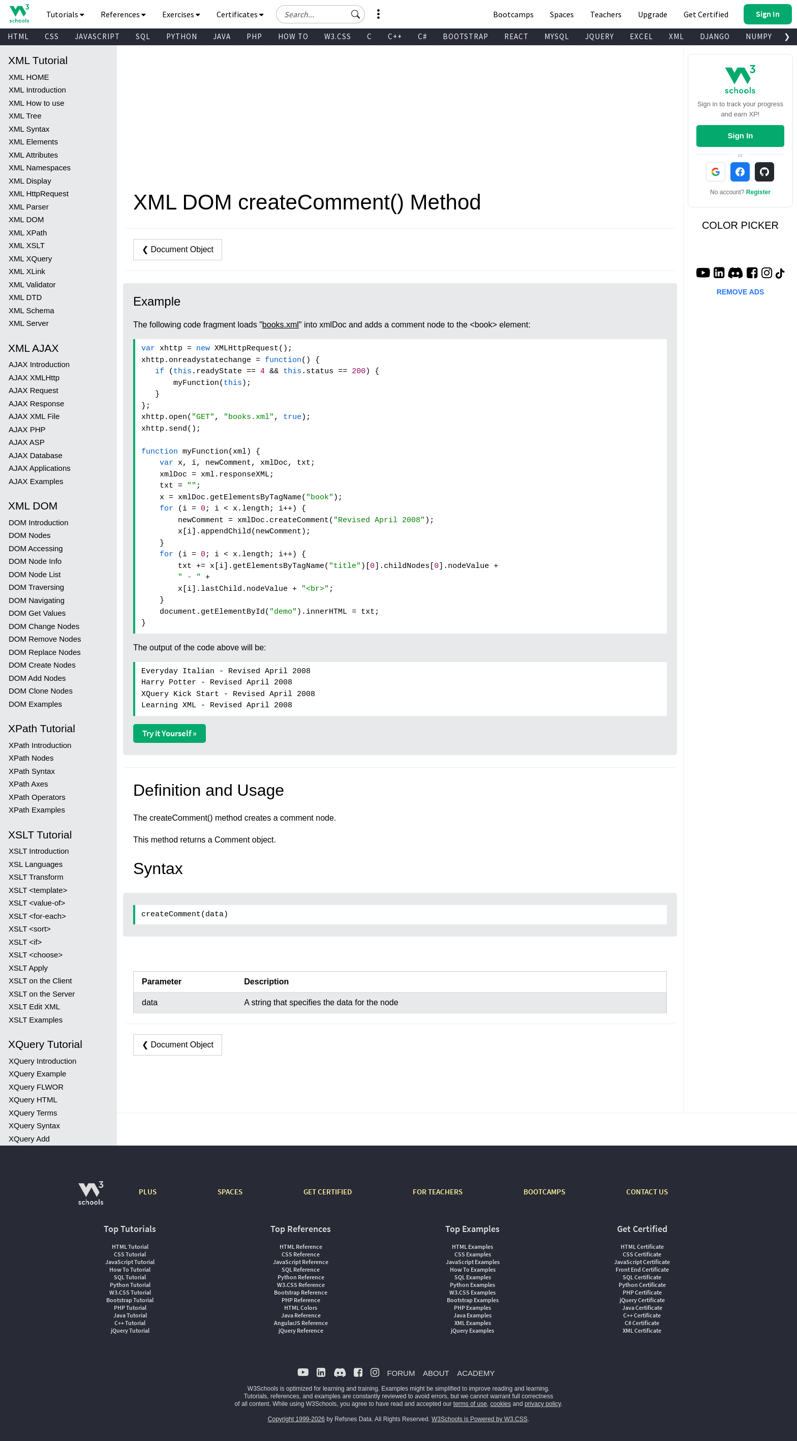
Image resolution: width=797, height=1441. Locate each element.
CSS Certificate (642, 1254)
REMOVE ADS (740, 292)
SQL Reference (301, 1269)
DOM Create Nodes (42, 665)
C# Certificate (642, 1323)
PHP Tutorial (130, 1307)
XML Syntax (29, 129)
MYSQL (556, 36)
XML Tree (25, 115)
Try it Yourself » (169, 733)
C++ (395, 36)
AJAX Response (36, 403)
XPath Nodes (31, 758)
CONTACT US (647, 1191)
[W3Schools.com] (90, 1198)
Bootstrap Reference (300, 1292)
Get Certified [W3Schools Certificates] (706, 14)
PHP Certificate (642, 1292)
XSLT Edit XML (34, 1006)
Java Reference (301, 1315)
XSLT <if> (25, 942)
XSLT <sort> (30, 928)
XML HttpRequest (39, 193)
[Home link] (19, 13)
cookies (501, 1403)
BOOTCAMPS (544, 1191)
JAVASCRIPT (97, 36)
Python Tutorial (130, 1284)
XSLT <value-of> (37, 902)
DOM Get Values (37, 613)
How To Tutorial (129, 1269)
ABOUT (436, 1373)
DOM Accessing (36, 548)
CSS (52, 36)
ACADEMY (476, 1373)
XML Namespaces (40, 167)
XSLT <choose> (36, 954)
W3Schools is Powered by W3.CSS (480, 1419)
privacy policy (543, 1403)
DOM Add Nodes (37, 678)
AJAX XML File (34, 416)
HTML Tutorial (130, 1246)
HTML (18, 36)
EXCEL (641, 36)
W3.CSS (337, 36)
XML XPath (28, 232)
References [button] (123, 14)
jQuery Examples (472, 1330)
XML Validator (32, 284)
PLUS (148, 1191)
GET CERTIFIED (327, 1191)
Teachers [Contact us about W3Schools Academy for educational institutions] (606, 14)
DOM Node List (35, 574)
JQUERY (599, 36)
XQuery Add (29, 1138)
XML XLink (27, 271)
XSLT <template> (38, 890)
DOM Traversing (36, 587)
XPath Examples (37, 809)
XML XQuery (30, 258)
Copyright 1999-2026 (296, 1419)
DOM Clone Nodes (41, 690)
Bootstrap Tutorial (130, 1300)
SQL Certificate (642, 1277)
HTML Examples (472, 1246)
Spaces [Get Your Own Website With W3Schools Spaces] (562, 14)
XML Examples (472, 1323)
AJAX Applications (40, 468)
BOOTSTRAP (465, 36)
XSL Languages (36, 864)
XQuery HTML (33, 1099)
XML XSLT (27, 245)
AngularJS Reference (301, 1323)
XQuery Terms (33, 1112)
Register (758, 192)
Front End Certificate (642, 1269)
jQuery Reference (301, 1330)
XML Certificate (642, 1330)
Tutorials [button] (65, 14)
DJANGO (715, 36)
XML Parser (29, 206)
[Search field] (320, 14)
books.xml (280, 324)
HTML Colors (300, 1307)
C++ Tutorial (129, 1323)
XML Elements (33, 141)
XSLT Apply (28, 968)
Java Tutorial (130, 1315)
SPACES (230, 1191)
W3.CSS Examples (472, 1292)
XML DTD (25, 297)
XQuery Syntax (34, 1125)
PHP (254, 36)
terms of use (470, 1403)
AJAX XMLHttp (34, 377)
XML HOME (29, 77)
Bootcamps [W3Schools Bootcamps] (513, 14)
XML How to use (37, 103)
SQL (143, 36)
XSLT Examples (36, 1019)
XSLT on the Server (42, 993)
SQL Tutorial (130, 1277)
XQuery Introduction (42, 1061)
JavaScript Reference (300, 1262)
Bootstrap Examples (473, 1300)
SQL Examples (472, 1277)
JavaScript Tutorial (130, 1262)
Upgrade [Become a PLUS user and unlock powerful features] (652, 14)
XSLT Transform (36, 877)
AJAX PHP (27, 429)
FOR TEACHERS (438, 1191)
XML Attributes (33, 155)
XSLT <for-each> (37, 916)
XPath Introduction (40, 745)
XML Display (30, 180)
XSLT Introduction (39, 851)
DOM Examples (35, 704)
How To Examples (473, 1269)
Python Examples (472, 1284)
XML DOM (26, 219)
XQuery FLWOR (36, 1087)
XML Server (29, 323)
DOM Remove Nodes (45, 639)
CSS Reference (301, 1254)
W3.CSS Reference (301, 1284)
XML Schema (31, 310)
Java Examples (472, 1315)
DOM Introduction (39, 522)
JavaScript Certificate (642, 1262)
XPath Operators (37, 797)
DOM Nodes (30, 535)
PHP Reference (301, 1300)
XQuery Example (37, 1073)
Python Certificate (642, 1284)
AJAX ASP (27, 442)
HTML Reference (301, 1246)
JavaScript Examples (473, 1262)
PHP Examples (472, 1307)
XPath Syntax (32, 771)
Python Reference (301, 1277)
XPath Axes (28, 783)
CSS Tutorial (130, 1254)
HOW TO (293, 36)
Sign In (740, 135)
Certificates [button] (240, 14)
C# (422, 36)
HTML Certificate (642, 1246)
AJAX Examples (36, 481)
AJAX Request (33, 390)
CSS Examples (472, 1254)
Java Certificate (642, 1307)
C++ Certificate (642, 1315)
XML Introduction (37, 89)
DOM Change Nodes (44, 626)
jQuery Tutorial (130, 1330)
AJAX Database (36, 455)
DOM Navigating (37, 600)
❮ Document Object (177, 249)
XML (676, 36)
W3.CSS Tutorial (130, 1292)
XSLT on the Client (40, 980)
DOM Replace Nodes (45, 652)
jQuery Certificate (642, 1300)
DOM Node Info (35, 561)
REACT (516, 36)
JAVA (222, 36)
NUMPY (759, 36)
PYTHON (181, 36)
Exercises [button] (181, 14)
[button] (355, 14)
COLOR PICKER (740, 225)
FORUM (401, 1373)
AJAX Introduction (39, 364)
